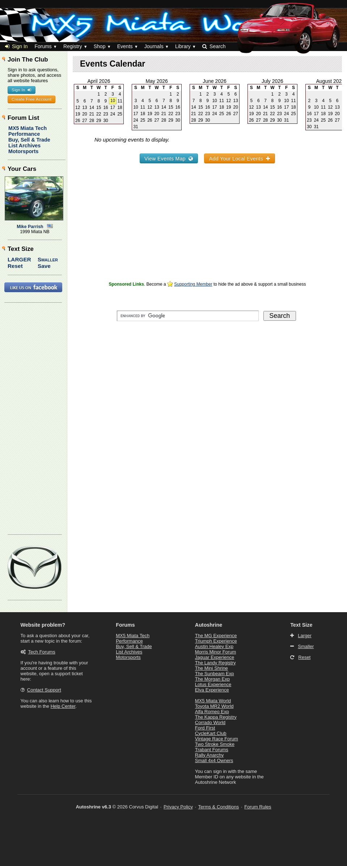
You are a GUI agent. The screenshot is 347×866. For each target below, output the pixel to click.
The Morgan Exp (212, 679)
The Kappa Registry (216, 717)
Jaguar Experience (214, 657)
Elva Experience (212, 690)
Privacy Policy (178, 807)
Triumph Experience (216, 641)
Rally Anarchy (209, 755)
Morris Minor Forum (215, 652)
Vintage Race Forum (216, 738)
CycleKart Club (211, 733)
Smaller (48, 259)
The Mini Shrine (211, 668)
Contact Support (44, 690)
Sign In (16, 46)
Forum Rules (257, 807)
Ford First (205, 728)
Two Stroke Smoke (214, 744)
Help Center (63, 706)
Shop (100, 46)
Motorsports (23, 151)
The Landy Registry (215, 662)
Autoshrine (208, 625)
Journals (154, 46)
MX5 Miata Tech (27, 128)
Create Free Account (31, 99)
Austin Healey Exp (214, 646)
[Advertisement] (207, 228)
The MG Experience (216, 635)
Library (183, 46)
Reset (15, 266)
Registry (72, 46)
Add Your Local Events (239, 158)
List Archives (24, 145)
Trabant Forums (211, 749)
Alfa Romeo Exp (212, 711)
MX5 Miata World (213, 700)
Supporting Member (193, 284)
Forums (42, 46)
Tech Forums (41, 652)
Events (125, 46)
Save (44, 266)
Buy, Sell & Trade (29, 140)
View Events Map (168, 158)
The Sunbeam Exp (214, 673)
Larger (19, 259)
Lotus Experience (213, 684)
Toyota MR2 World (214, 706)
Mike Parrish (30, 226)
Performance (24, 134)
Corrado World (210, 722)
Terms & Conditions (218, 807)
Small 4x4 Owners (214, 760)
